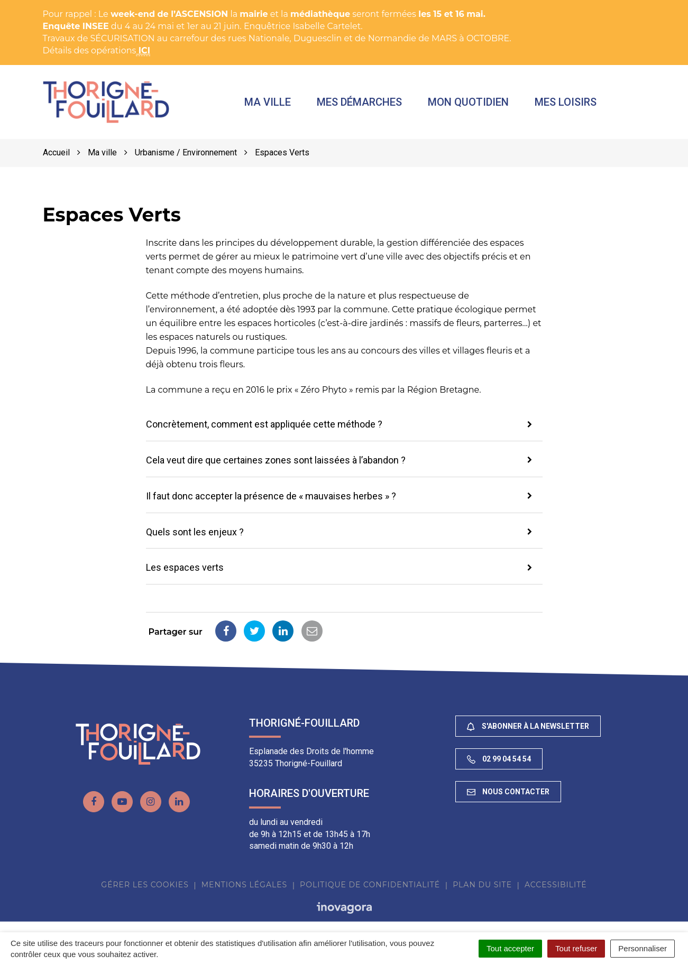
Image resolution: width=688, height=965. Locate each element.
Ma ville (267, 102)
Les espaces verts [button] (185, 567)
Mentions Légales (244, 884)
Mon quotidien (468, 102)
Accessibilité (556, 884)
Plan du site (482, 884)
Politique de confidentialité (370, 884)
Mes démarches (359, 102)
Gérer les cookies (144, 884)
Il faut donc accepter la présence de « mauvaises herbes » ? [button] (271, 496)
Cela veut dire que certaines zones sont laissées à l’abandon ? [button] (276, 460)
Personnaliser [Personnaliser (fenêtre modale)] (642, 948)
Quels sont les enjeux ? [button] (195, 531)
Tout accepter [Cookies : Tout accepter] (510, 948)
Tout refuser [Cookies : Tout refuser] (576, 948)
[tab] (344, 425)
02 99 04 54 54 (499, 759)
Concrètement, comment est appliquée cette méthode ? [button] (264, 424)
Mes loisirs (566, 102)
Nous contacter (508, 791)
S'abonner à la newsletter (528, 726)
